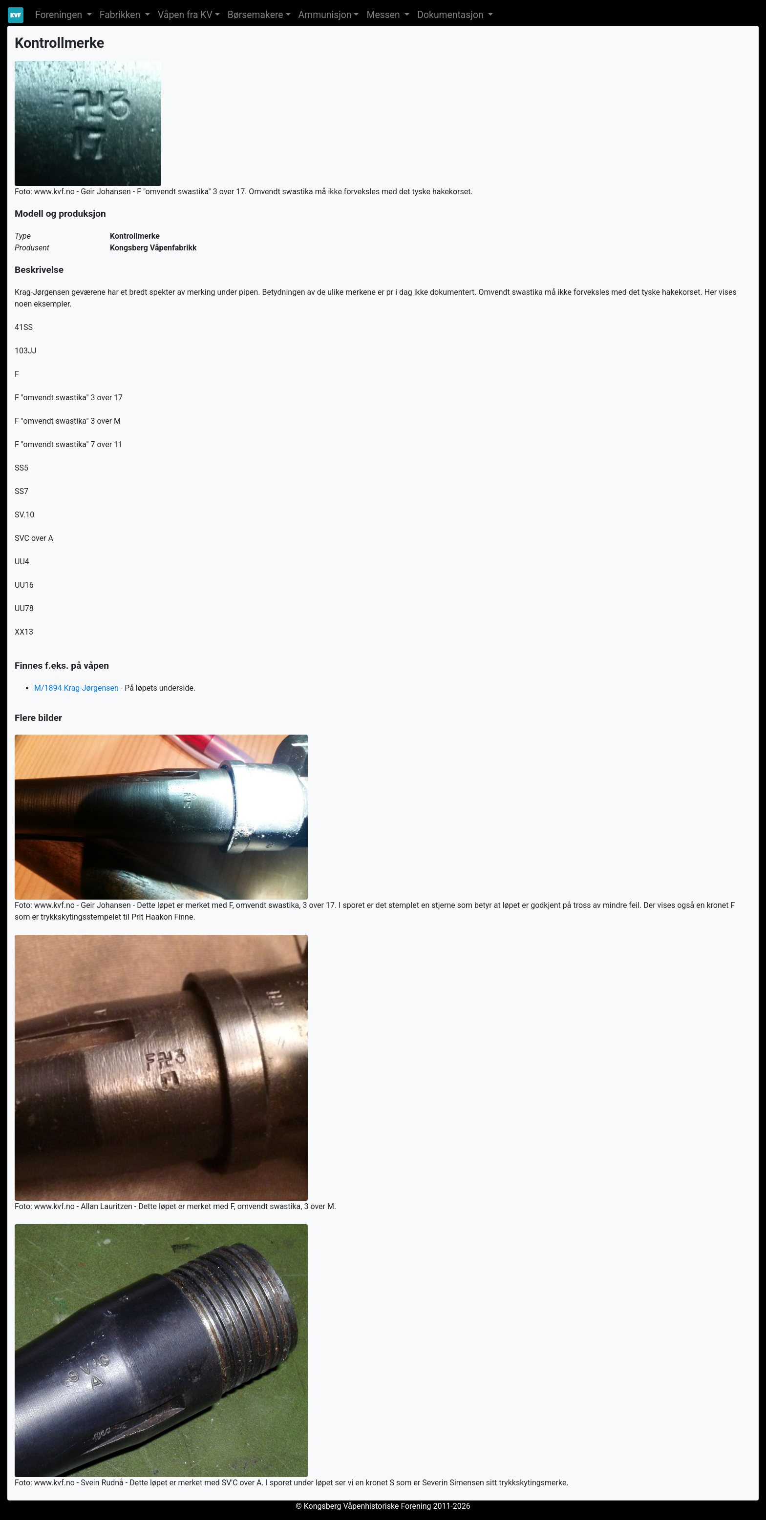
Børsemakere (255, 15)
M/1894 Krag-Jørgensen (76, 688)
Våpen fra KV (185, 15)
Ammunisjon (325, 15)
